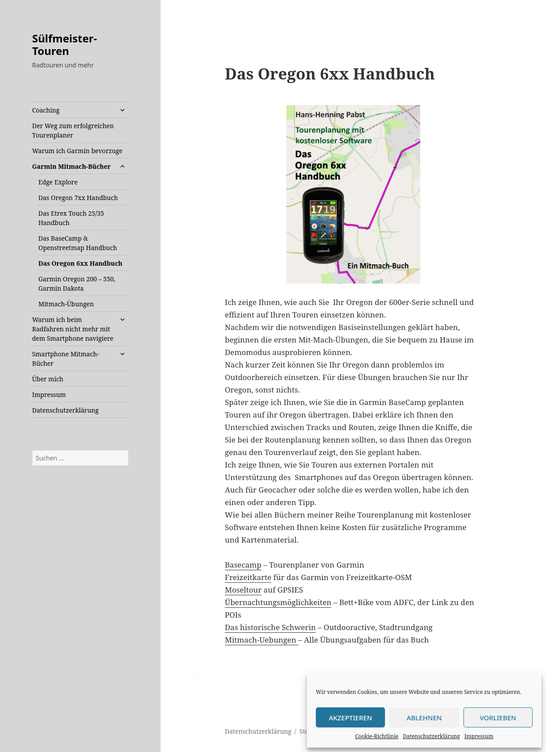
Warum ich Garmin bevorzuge (77, 150)
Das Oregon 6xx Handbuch (80, 263)
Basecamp (243, 565)
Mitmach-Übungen (66, 304)
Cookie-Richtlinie (376, 736)
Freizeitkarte (248, 577)
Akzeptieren (350, 717)
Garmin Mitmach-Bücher (71, 166)
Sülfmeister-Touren (64, 44)
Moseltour (243, 590)
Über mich (47, 379)
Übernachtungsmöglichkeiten (278, 602)
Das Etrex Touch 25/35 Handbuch (71, 218)
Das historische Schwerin (270, 627)
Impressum (478, 736)
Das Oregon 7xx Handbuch (78, 197)
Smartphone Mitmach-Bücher (65, 359)
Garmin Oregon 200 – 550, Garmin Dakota (76, 283)
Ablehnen (424, 717)
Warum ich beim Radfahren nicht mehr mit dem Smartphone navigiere (72, 329)
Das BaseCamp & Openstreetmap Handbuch (77, 243)
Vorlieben (498, 717)
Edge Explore (58, 182)
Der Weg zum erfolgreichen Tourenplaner (73, 130)
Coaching (45, 110)
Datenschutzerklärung (431, 736)
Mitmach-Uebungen (261, 640)
